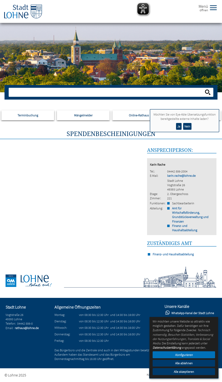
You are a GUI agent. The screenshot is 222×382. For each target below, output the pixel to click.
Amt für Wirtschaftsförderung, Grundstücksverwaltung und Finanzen (190, 214)
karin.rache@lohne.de (181, 176)
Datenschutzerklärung (167, 348)
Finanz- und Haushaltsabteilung (184, 228)
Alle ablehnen (184, 363)
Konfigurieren (184, 355)
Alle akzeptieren (184, 372)
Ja (178, 126)
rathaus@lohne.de (27, 328)
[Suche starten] (208, 92)
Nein (187, 126)
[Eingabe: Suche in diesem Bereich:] (107, 92)
